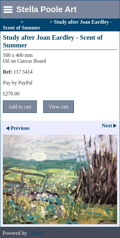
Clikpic (35, 233)
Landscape (37, 22)
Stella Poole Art (46, 9)
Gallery (11, 22)
